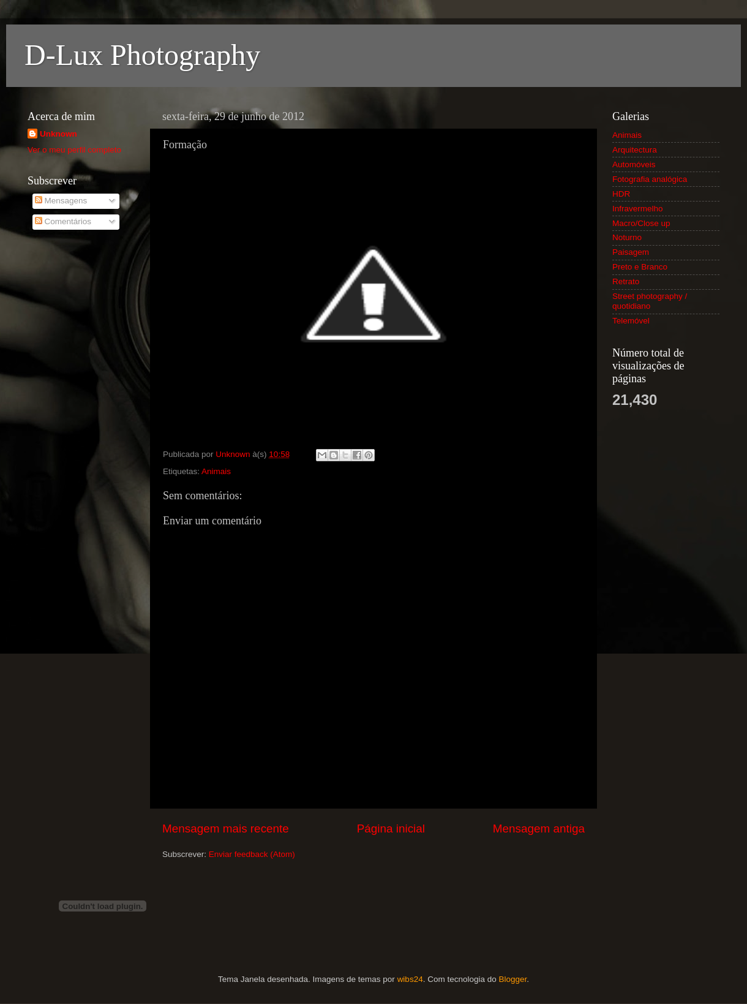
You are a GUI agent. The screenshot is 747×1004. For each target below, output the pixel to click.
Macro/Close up (641, 223)
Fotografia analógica (649, 179)
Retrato (625, 281)
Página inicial (391, 828)
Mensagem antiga (539, 828)
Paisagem (630, 252)
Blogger (512, 979)
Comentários (63, 221)
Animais (216, 471)
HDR (621, 193)
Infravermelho (637, 208)
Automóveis (634, 164)
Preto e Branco (639, 266)
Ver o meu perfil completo (74, 149)
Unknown (58, 133)
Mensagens (61, 200)
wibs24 (410, 979)
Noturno (627, 237)
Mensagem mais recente (225, 828)
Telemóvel (631, 320)
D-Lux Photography (142, 55)
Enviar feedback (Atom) (252, 854)
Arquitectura (634, 149)
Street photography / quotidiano (649, 301)
